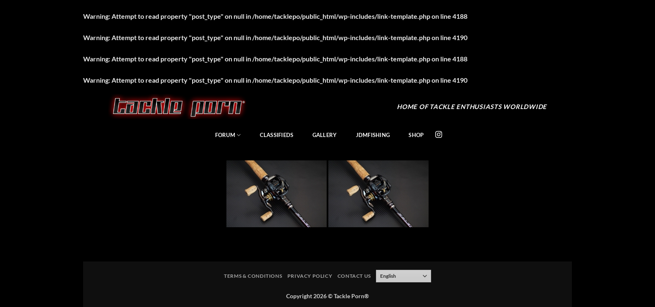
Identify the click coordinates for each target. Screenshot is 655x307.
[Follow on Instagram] (438, 135)
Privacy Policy (310, 276)
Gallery (324, 135)
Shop (416, 135)
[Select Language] (403, 276)
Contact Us (354, 276)
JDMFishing (373, 135)
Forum (228, 135)
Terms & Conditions (253, 276)
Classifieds (277, 135)
